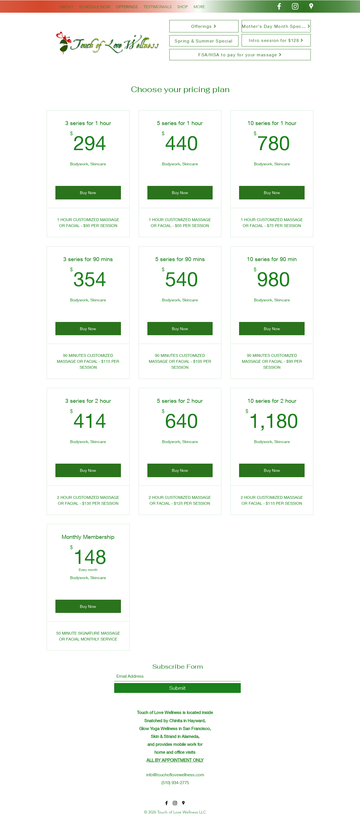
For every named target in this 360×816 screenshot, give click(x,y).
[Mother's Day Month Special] (276, 26)
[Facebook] (279, 6)
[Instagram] (295, 6)
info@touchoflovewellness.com (175, 774)
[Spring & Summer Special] (203, 40)
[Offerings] (203, 26)
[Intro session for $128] (276, 40)
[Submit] (177, 688)
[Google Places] (311, 6)
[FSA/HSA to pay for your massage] (240, 54)
